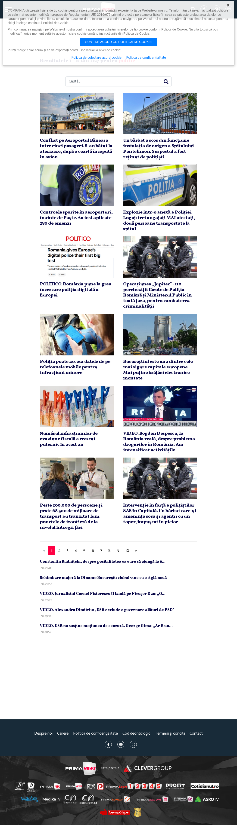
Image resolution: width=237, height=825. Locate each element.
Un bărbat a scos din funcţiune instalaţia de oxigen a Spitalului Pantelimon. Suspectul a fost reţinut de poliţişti (158, 148)
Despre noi (43, 733)
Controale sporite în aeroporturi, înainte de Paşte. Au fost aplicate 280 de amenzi (76, 218)
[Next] (136, 551)
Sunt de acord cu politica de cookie (118, 42)
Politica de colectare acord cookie (96, 57)
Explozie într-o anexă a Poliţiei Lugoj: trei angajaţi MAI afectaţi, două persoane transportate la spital (159, 220)
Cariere (63, 733)
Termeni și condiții (170, 733)
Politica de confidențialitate (95, 733)
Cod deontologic (136, 733)
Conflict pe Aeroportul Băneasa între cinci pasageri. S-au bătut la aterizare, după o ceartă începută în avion (76, 148)
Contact (196, 733)
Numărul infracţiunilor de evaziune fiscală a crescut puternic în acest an (69, 439)
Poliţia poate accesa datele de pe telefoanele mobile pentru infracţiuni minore (75, 367)
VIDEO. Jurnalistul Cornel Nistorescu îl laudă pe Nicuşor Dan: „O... (102, 593)
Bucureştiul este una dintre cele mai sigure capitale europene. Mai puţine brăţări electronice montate (158, 370)
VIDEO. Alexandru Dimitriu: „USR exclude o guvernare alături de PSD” (107, 610)
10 (127, 550)
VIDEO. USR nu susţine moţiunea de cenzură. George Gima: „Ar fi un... (106, 626)
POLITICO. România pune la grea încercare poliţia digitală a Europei (75, 290)
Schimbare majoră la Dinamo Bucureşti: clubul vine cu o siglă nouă (103, 578)
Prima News (80, 768)
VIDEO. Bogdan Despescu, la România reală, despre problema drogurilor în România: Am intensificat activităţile (159, 441)
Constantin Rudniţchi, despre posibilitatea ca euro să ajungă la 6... (102, 561)
